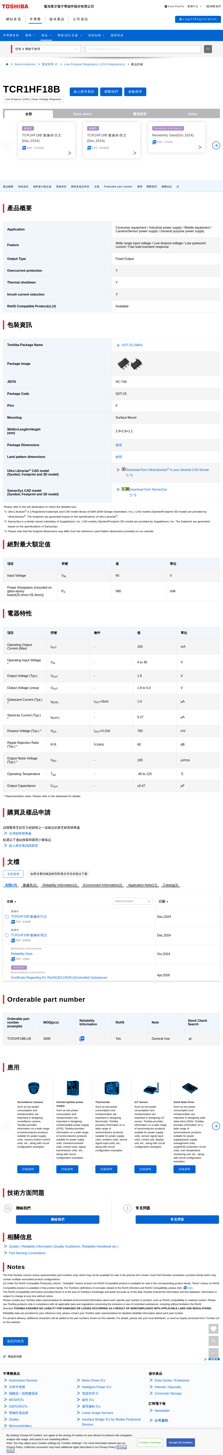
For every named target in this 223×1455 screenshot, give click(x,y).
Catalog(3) (170, 885)
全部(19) (11, 885)
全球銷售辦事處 (20, 833)
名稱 (10, 901)
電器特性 (61, 186)
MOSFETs (16, 1400)
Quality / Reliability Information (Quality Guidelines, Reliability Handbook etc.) (63, 1246)
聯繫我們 (151, 186)
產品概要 (8, 186)
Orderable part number (118, 186)
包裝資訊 (23, 186)
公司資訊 (161, 1420)
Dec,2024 (164, 916)
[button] (183, 6)
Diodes (14, 1419)
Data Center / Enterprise (172, 1380)
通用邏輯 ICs (91, 1406)
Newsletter (162, 1410)
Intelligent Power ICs (96, 1387)
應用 (139, 186)
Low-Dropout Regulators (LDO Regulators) (94, 64)
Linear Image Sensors (97, 1413)
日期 (162, 901)
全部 (28, 114)
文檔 (96, 186)
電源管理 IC (50, 64)
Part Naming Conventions (27, 1253)
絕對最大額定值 (42, 186)
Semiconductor (25, 64)
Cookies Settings (150, 1443)
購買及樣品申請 (80, 186)
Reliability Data (21, 953)
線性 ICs (88, 1400)
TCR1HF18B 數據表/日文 (29, 916)
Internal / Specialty (168, 1387)
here (190, 1287)
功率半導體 (17, 1387)
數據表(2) (30, 885)
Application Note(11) (142, 885)
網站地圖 (214, 1359)
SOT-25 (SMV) (132, 345)
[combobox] (143, 49)
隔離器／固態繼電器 (23, 1393)
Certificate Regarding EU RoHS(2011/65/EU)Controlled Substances (59, 977)
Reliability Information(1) (60, 885)
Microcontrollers (20, 1426)
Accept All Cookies (181, 1443)
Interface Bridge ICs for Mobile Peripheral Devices (111, 1422)
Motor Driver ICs (93, 1380)
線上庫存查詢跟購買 (23, 845)
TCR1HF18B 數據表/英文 (29, 935)
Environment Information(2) (102, 885)
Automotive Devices (23, 1380)
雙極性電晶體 (18, 1413)
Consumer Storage (168, 1393)
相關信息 (166, 186)
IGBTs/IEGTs (18, 1406)
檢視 (119, 445)
